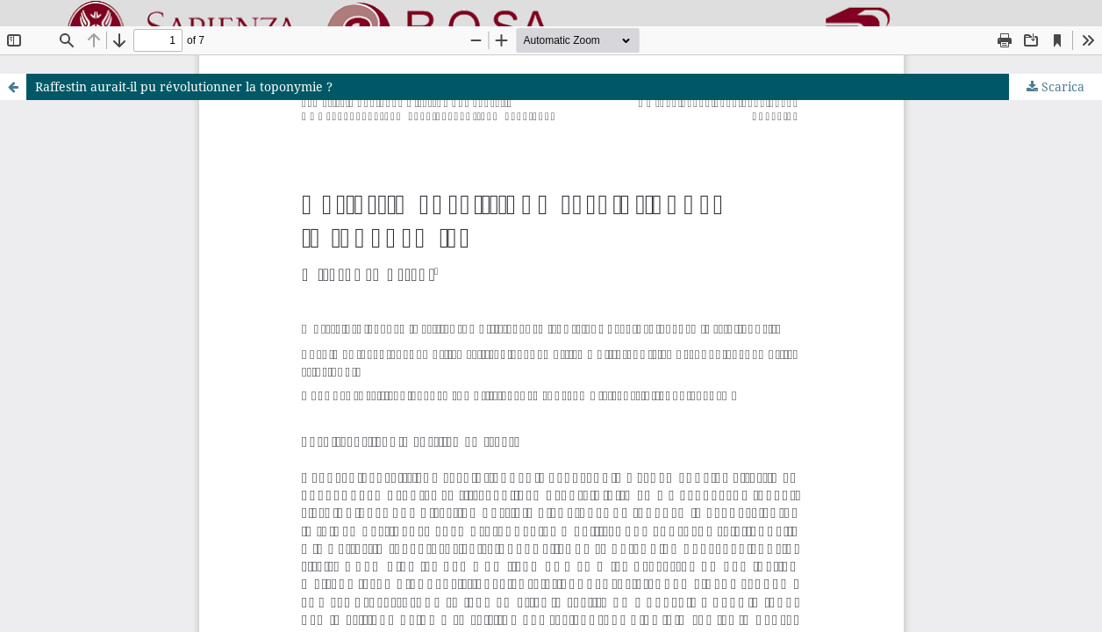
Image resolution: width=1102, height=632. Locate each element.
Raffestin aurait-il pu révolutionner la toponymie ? (184, 86)
